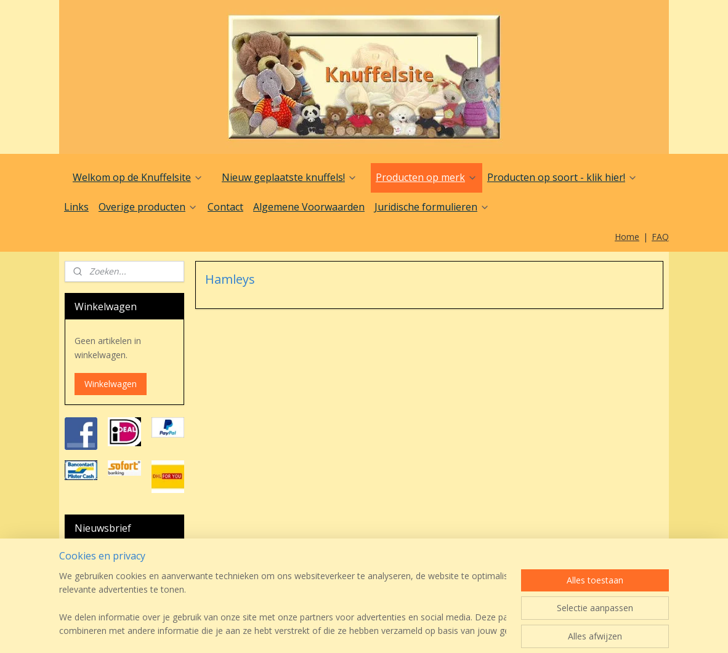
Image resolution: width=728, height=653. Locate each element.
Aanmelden (106, 605)
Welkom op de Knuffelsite (138, 177)
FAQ (660, 236)
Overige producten (148, 207)
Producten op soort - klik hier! (562, 177)
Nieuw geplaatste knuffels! (289, 177)
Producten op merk (426, 177)
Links (76, 207)
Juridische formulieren (432, 207)
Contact (225, 207)
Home (627, 236)
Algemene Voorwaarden (309, 207)
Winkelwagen (110, 384)
